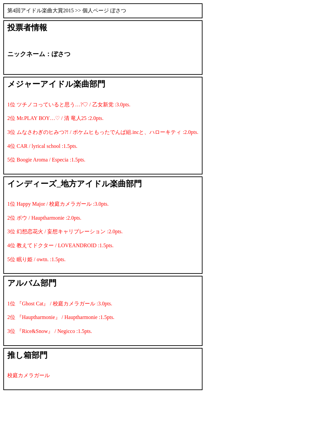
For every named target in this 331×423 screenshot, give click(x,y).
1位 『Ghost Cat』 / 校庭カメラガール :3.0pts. (59, 303)
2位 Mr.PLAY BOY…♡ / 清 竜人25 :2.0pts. (55, 118)
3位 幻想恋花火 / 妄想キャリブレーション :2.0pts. (65, 231)
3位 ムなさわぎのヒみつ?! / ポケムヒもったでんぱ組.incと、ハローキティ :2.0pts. (103, 132)
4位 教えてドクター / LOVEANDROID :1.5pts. (60, 245)
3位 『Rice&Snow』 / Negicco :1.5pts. (49, 331)
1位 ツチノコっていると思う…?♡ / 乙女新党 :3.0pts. (68, 104)
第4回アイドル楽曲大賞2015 (40, 10)
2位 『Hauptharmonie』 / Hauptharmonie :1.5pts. (61, 317)
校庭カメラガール (28, 375)
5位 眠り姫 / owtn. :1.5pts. (36, 259)
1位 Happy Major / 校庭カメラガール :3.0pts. (58, 204)
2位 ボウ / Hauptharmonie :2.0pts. (44, 218)
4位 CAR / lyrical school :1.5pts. (42, 146)
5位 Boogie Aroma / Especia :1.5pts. (46, 159)
